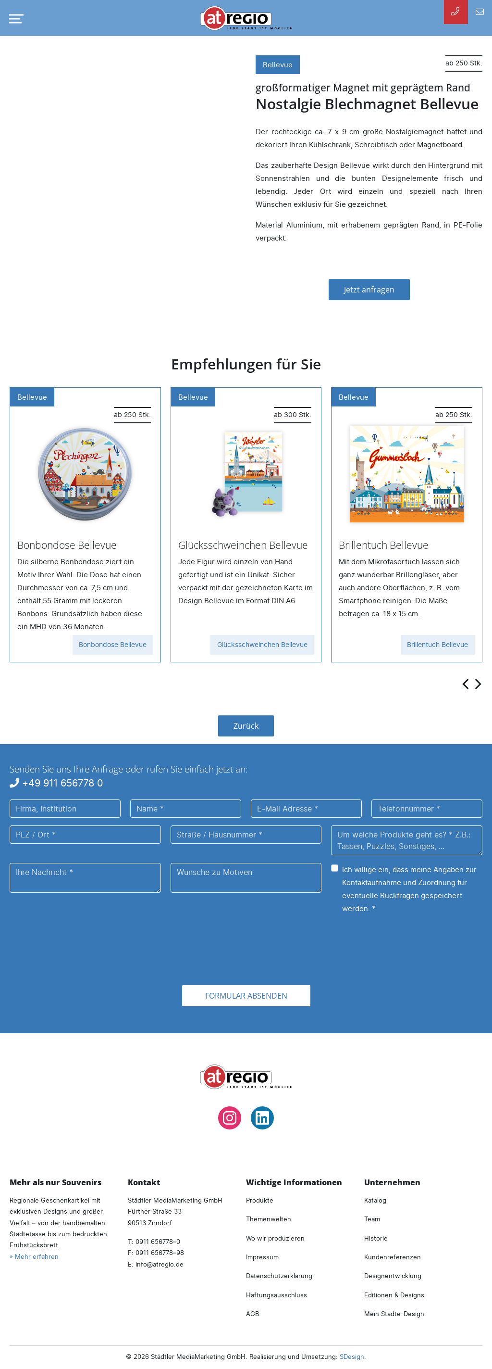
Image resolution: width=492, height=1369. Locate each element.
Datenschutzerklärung (279, 1276)
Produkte (259, 1200)
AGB (252, 1314)
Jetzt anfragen (369, 289)
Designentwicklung (392, 1276)
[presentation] (466, 683)
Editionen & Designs (394, 1295)
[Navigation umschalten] (14, 19)
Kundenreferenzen (392, 1257)
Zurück (246, 726)
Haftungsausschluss (276, 1295)
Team (372, 1219)
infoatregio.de (159, 1264)
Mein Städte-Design (394, 1314)
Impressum (262, 1257)
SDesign (352, 1356)
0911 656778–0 (157, 1241)
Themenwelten (268, 1219)
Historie (376, 1238)
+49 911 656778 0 (56, 783)
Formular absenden (246, 995)
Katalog (375, 1200)
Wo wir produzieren (275, 1238)
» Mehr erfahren (34, 1256)
